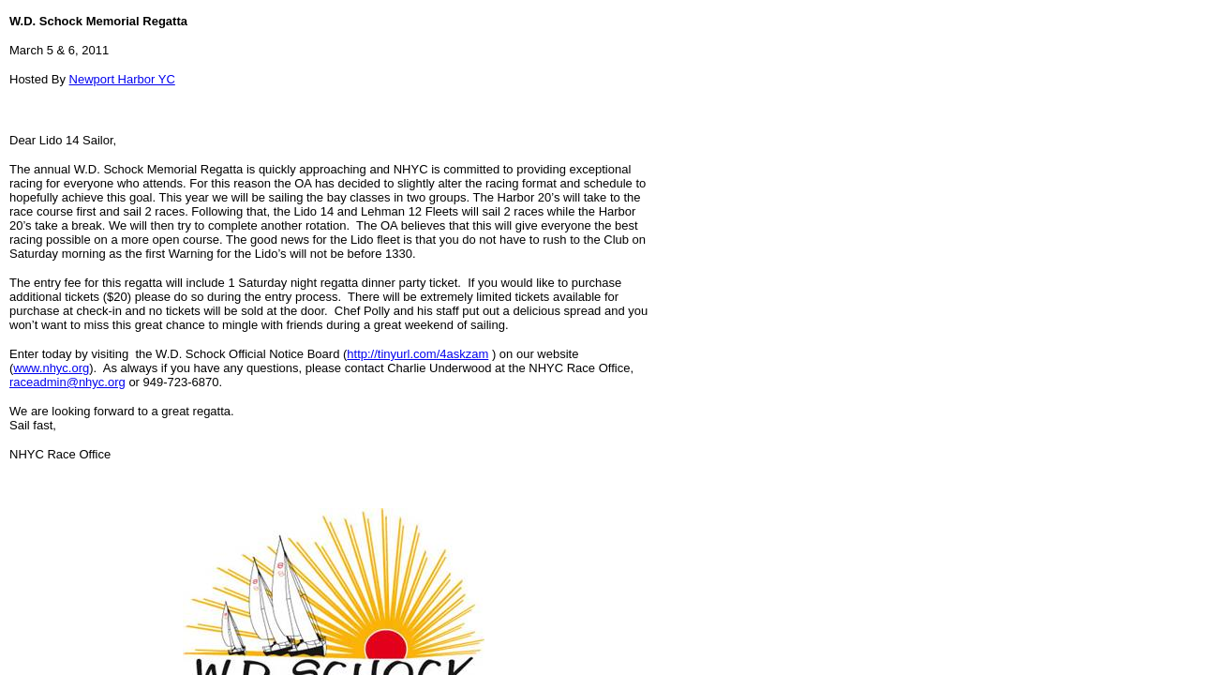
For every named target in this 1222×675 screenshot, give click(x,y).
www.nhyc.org (51, 368)
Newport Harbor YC (122, 79)
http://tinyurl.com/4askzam (417, 354)
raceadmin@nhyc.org (67, 382)
